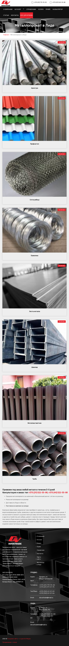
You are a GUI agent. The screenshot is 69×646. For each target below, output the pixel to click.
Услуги (40, 9)
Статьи (6, 15)
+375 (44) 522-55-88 (58, 492)
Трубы (34, 479)
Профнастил (34, 144)
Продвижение (6, 642)
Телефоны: (33, 585)
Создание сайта (12, 639)
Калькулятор (58, 9)
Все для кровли (26, 15)
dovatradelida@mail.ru (38, 625)
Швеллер (34, 367)
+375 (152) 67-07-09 (46, 591)
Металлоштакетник (34, 423)
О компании (7, 9)
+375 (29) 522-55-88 (58, 2)
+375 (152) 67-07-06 (46, 593)
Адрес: (32, 577)
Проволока (34, 255)
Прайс (48, 9)
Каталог (18, 9)
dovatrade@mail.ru (46, 598)
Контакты (15, 15)
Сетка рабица (34, 200)
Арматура (34, 88)
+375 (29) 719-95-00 (40, 2)
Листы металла (34, 311)
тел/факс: (33, 591)
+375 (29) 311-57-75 (46, 587)
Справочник (31, 9)
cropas (15, 642)
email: (32, 597)
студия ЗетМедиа (25, 639)
